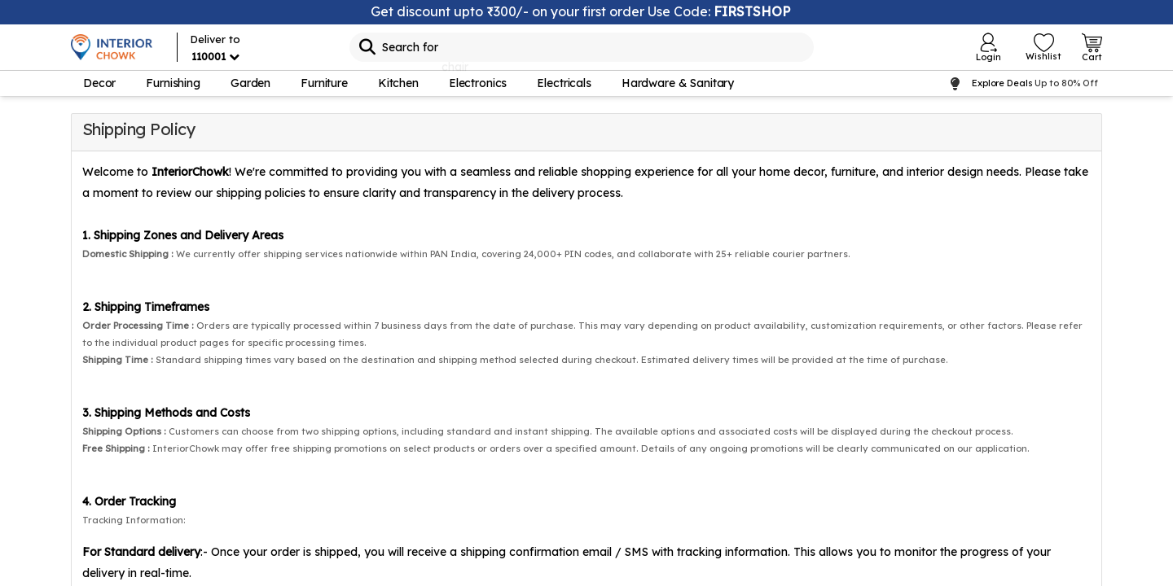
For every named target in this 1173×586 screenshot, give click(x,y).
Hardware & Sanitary (678, 83)
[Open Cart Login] (1092, 47)
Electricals (564, 83)
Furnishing (173, 83)
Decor (99, 83)
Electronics (478, 83)
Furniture (324, 83)
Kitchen (398, 83)
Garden (250, 83)
